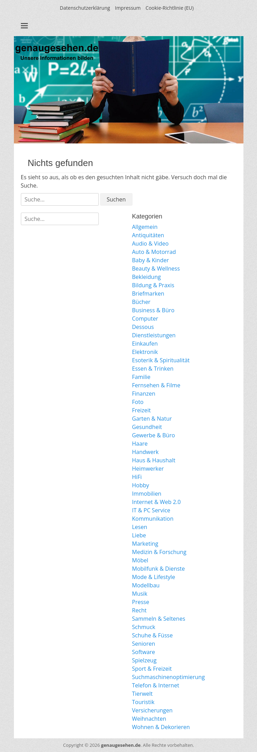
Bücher (141, 302)
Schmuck (143, 627)
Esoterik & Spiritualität (161, 360)
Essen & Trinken (153, 368)
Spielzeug (144, 660)
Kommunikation (153, 518)
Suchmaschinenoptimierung (168, 677)
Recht (139, 610)
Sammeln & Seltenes (158, 618)
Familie (141, 377)
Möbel (140, 560)
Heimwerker (148, 468)
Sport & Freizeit (152, 668)
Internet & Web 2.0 (156, 502)
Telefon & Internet (155, 685)
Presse (140, 602)
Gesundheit (147, 427)
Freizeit (141, 410)
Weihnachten (149, 718)
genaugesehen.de (121, 745)
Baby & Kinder (150, 260)
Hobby (140, 485)
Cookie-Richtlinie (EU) (170, 8)
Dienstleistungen (154, 335)
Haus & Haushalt (154, 460)
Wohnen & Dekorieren (161, 727)
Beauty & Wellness (156, 268)
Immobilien (146, 493)
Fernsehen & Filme (156, 385)
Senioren (143, 643)
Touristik (143, 702)
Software (143, 652)
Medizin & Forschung (159, 552)
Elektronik (145, 352)
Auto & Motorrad (154, 252)
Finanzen (143, 393)
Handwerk (145, 452)
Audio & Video (150, 243)
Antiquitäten (148, 235)
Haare (140, 443)
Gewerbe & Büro (153, 435)
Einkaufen (145, 343)
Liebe (139, 535)
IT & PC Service (151, 510)
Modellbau (146, 585)
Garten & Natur (152, 418)
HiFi (137, 477)
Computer (145, 318)
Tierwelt (142, 693)
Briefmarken (148, 293)
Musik (139, 593)
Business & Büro (153, 310)
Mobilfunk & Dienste (158, 568)
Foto (138, 402)
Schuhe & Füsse (152, 635)
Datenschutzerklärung (85, 8)
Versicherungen (152, 710)
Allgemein (145, 227)
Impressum (128, 8)
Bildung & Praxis (153, 285)
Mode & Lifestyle (153, 577)
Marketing (145, 543)
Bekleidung (146, 277)
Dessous (143, 327)
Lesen (139, 527)
